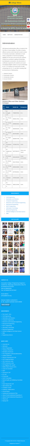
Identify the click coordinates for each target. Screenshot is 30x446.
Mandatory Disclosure (7, 351)
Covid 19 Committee (7, 368)
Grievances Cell (6, 372)
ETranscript (5, 376)
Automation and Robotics (12, 199)
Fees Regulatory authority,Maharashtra (12, 353)
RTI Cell (4, 374)
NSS (3, 382)
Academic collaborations (8, 389)
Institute (10, 34)
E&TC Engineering (11, 206)
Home (4, 34)
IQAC (3, 370)
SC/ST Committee (6, 378)
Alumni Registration (7, 348)
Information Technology (12, 208)
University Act (5, 344)
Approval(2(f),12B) (7, 385)
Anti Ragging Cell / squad (8, 365)
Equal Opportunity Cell (8, 383)
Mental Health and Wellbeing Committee (12, 380)
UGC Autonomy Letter (7, 361)
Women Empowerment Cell (9, 357)
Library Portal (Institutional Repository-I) (12, 395)
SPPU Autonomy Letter (8, 363)
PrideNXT (17, 443)
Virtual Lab (5, 399)
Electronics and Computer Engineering (15, 202)
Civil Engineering (10, 197)
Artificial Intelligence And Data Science (15, 211)
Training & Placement (7, 350)
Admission (5, 346)
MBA (7, 213)
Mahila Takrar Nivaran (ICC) (9, 366)
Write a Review (5, 304)
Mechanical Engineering (12, 204)
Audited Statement (7, 355)
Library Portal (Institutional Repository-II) (12, 397)
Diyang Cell (5, 400)
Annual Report (6, 391)
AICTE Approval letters (8, 359)
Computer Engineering (11, 200)
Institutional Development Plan (10, 393)
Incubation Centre (6, 387)
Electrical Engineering (11, 210)
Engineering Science (7, 335)
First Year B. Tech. (6, 314)
